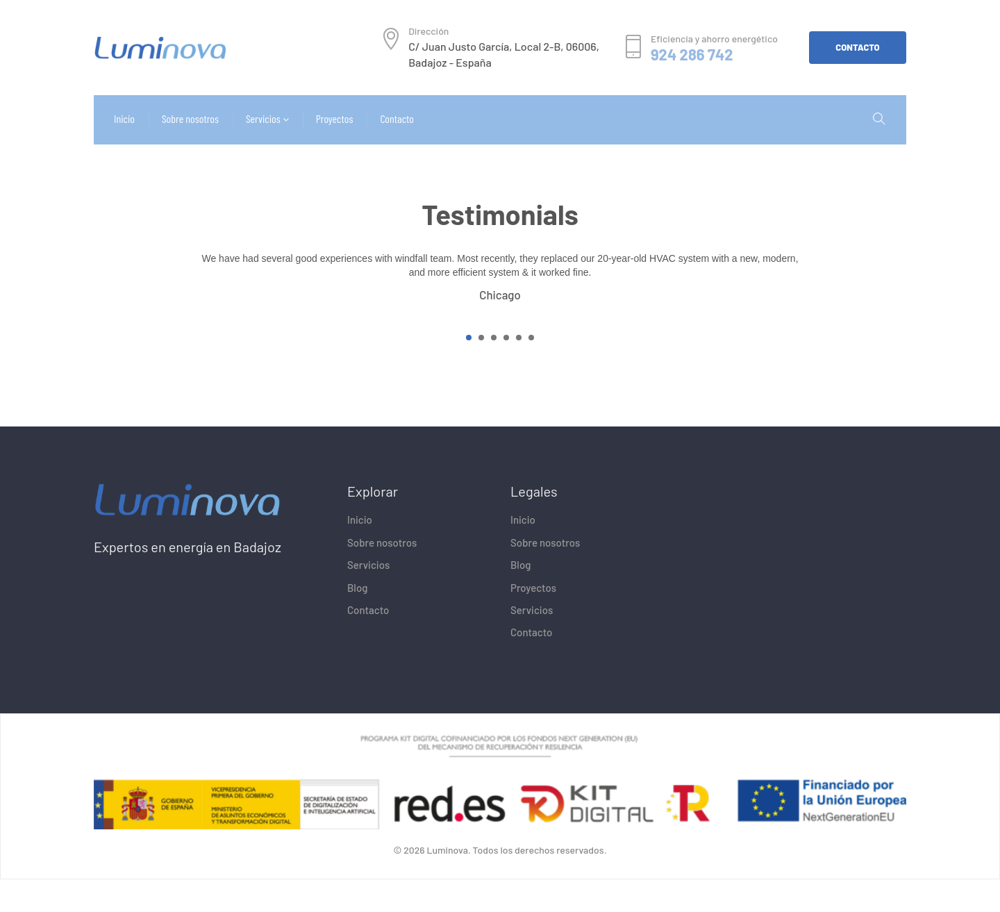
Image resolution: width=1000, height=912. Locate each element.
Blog (357, 620)
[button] (469, 370)
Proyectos (533, 620)
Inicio (359, 553)
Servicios (368, 597)
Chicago (500, 327)
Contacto (368, 642)
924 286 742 (692, 54)
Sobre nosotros (382, 575)
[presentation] (188, 304)
